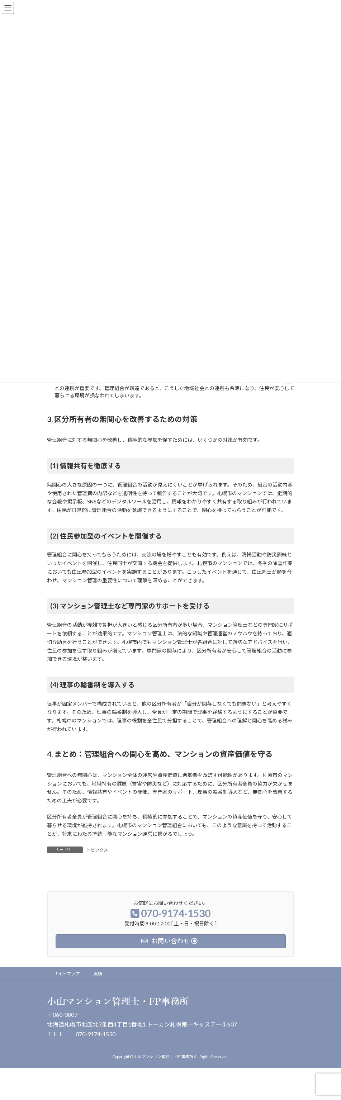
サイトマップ (67, 973)
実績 (98, 973)
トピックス (97, 850)
